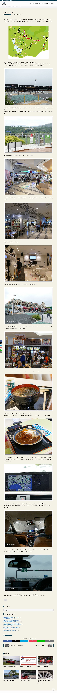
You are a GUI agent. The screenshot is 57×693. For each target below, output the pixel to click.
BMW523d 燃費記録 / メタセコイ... (10, 630)
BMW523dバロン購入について (9, 625)
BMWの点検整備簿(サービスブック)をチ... (11, 621)
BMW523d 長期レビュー (8, 618)
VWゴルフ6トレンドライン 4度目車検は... (11, 623)
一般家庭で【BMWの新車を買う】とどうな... (12, 624)
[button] (7, 641)
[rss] (53, 0)
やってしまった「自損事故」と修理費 (11, 627)
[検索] (54, 0)
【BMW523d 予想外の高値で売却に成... (11, 620)
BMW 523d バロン (7, 628)
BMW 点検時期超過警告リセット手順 (10, 617)
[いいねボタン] (5, 600)
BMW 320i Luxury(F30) (8, 14)
